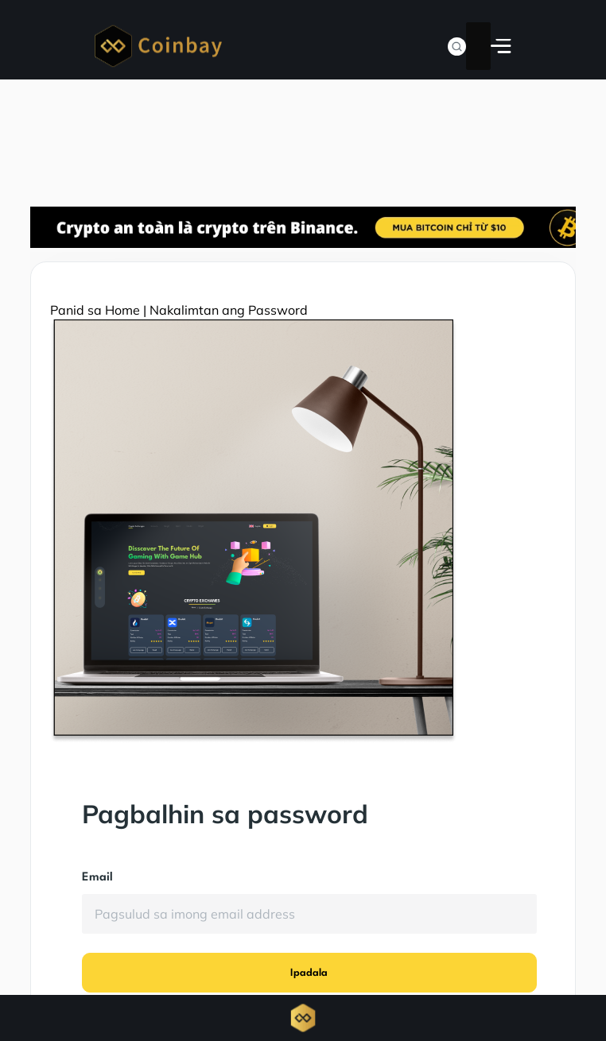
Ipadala (309, 973)
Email (97, 878)
